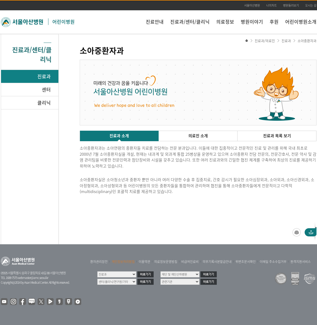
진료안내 (155, 21)
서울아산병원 (252, 5)
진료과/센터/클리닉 (190, 21)
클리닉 (44, 102)
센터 (46, 89)
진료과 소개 (119, 136)
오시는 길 (310, 5)
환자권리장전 (99, 261)
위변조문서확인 (245, 261)
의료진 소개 (198, 136)
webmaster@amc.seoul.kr (33, 277)
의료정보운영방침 (165, 261)
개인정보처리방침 (123, 261)
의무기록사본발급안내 (217, 261)
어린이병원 (63, 21)
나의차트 (271, 5)
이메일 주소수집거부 (273, 261)
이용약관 (144, 261)
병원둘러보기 (291, 5)
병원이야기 (252, 21)
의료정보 (225, 21)
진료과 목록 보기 (277, 136)
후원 (274, 21)
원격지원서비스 (300, 261)
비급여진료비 (190, 261)
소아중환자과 (307, 40)
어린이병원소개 (300, 21)
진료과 (44, 76)
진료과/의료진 (265, 40)
